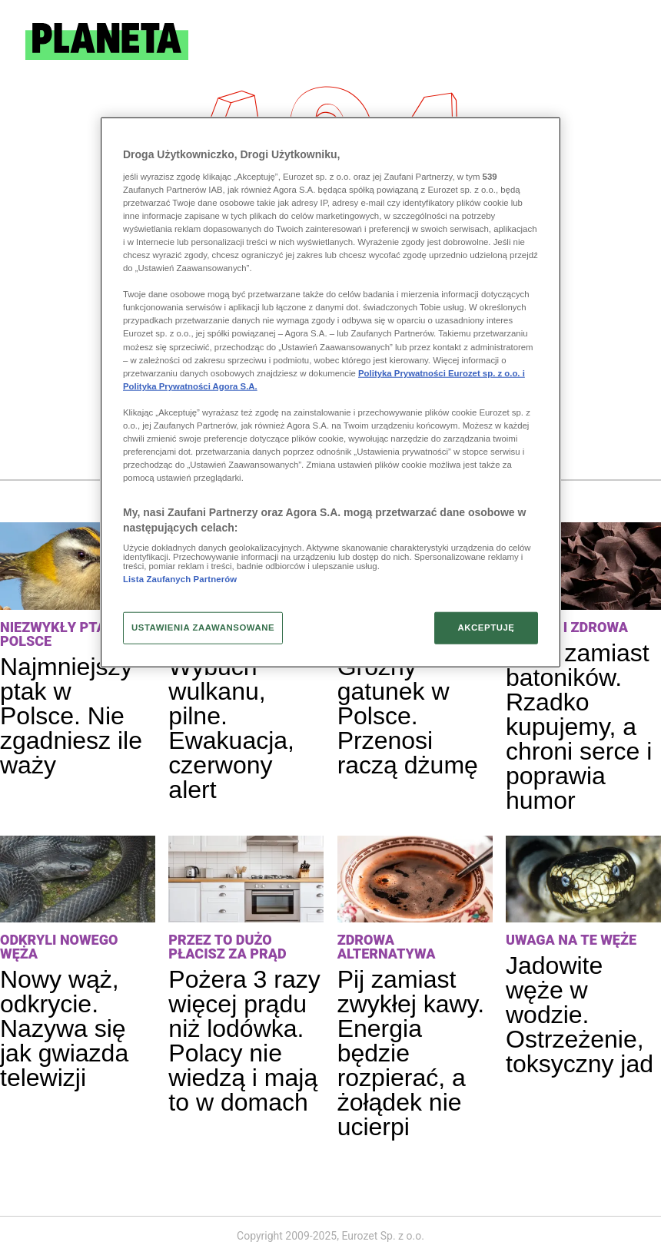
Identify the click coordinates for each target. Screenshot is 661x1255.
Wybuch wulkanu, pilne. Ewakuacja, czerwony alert (231, 728)
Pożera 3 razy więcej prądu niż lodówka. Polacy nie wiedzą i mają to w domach (244, 1040)
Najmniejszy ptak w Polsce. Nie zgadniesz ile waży (71, 716)
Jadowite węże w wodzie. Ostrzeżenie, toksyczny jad (579, 1015)
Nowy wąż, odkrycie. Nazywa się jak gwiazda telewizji (64, 1028)
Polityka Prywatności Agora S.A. (190, 385)
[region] (330, 392)
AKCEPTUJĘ (485, 627)
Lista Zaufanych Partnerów (180, 579)
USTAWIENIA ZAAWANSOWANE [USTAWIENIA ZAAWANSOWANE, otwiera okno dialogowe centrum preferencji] (202, 627)
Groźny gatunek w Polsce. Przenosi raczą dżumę (407, 716)
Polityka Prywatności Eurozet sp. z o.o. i (441, 372)
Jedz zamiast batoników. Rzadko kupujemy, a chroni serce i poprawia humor (579, 726)
